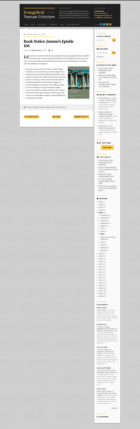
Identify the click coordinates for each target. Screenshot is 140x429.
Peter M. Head (99, 13)
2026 (101, 202)
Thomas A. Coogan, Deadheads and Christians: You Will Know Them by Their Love (107, 329)
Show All (114, 408)
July (102, 228)
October (104, 220)
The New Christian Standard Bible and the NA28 (106, 181)
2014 (101, 272)
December (105, 215)
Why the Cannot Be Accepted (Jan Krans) (107, 188)
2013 (101, 275)
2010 (101, 283)
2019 (101, 259)
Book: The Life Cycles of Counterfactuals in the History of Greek (107, 393)
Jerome (53, 107)
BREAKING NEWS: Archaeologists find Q (106, 175)
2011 (100, 280)
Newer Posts (81, 117)
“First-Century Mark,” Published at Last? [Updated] (106, 70)
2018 (101, 261)
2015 (100, 269)
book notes (29, 107)
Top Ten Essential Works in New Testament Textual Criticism (107, 169)
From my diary (102, 310)
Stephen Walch (104, 112)
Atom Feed (100, 56)
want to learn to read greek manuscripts (107, 100)
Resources (53, 24)
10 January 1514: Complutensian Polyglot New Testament (107, 84)
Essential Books (73, 24)
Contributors (42, 24)
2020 (101, 256)
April (102, 242)
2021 (101, 253)
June (102, 231)
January (103, 250)
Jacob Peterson (104, 98)
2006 (101, 293)
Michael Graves (61, 107)
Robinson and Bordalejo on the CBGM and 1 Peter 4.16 (107, 77)
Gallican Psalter (39, 107)
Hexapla (47, 107)
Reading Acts (102, 324)
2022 (101, 212)
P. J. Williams (98, 17)
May (102, 234)
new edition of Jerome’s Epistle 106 (65, 56)
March (103, 245)
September (105, 223)
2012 (101, 277)
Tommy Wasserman (101, 15)
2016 (101, 267)
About (33, 24)
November (105, 218)
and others (108, 17)
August (103, 226)
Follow (107, 148)
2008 (101, 288)
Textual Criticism (39, 14)
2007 (101, 291)
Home (26, 24)
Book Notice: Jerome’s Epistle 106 (49, 43)
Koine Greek (101, 389)
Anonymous (103, 126)
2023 (101, 210)
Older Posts (31, 117)
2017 (101, 264)
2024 (101, 207)
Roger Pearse (102, 308)
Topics (62, 24)
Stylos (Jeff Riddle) (104, 368)
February (104, 248)
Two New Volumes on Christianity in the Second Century (105, 351)
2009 (101, 285)
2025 (101, 204)
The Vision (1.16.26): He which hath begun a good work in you (107, 371)
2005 (101, 296)
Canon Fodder (102, 347)
